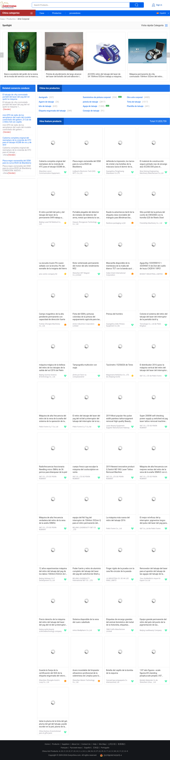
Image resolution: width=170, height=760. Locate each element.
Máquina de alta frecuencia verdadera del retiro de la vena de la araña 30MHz (52, 520)
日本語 (96, 748)
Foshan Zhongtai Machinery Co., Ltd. (49, 325)
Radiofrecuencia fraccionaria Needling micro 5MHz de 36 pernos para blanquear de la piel (53, 469)
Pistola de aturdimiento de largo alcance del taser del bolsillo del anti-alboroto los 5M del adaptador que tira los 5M (63, 75)
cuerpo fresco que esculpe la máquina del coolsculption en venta (85, 469)
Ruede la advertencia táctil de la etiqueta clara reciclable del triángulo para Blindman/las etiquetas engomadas (120, 215)
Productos (56, 13)
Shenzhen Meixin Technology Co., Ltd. (83, 681)
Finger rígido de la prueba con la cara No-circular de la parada (120, 569)
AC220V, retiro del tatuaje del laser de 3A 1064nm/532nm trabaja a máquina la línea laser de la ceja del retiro (104, 75)
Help (94, 744)
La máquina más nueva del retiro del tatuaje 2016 (118, 518)
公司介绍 (112, 744)
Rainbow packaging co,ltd (115, 223)
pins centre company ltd (48, 274)
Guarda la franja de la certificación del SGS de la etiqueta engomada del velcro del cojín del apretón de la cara (52, 673)
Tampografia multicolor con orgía (85, 366)
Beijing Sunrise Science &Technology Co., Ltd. (48, 376)
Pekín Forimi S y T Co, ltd (82, 427)
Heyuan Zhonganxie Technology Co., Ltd (85, 223)
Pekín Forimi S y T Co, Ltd (48, 427)
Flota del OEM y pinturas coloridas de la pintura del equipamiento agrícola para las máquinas (86, 317)
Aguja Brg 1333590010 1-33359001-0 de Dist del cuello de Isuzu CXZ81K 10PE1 (153, 266)
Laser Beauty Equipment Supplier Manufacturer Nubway (118, 427)
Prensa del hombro (114, 314)
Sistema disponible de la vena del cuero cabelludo (86, 620)
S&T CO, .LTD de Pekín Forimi (151, 376)
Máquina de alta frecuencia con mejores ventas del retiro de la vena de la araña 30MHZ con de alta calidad (153, 469)
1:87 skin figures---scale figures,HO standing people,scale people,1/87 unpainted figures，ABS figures (153, 673)
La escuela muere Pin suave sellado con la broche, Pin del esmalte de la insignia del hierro (53, 266)
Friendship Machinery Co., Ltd (151, 223)
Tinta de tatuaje (134, 102)
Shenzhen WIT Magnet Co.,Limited (81, 274)
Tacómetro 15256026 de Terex (119, 365)
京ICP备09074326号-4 (111, 755)
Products (55, 744)
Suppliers (65, 744)
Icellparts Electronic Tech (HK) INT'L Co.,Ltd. (84, 172)
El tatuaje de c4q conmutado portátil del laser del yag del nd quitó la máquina (16, 96)
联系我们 (121, 744)
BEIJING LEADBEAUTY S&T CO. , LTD (84, 529)
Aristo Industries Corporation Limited (83, 325)
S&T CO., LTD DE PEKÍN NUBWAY (148, 427)
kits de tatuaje (45, 106)
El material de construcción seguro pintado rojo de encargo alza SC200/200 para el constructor (153, 164)
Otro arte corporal (135, 97)
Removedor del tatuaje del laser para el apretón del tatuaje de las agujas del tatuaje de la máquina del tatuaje (153, 571)
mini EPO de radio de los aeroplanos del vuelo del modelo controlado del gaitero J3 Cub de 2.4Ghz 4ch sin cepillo (17, 118)
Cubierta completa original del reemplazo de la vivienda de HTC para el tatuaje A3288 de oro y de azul (17, 141)
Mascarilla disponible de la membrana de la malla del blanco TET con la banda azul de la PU (120, 266)
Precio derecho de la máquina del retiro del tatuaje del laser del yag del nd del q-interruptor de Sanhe (52, 622)
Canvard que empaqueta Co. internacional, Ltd (117, 681)
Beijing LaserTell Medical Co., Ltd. (50, 223)
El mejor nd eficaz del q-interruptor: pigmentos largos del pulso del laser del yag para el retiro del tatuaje (153, 520)
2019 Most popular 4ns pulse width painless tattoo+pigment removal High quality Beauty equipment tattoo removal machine (119, 419)
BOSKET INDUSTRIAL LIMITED (151, 274)
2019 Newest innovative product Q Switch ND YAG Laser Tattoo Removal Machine (120, 469)
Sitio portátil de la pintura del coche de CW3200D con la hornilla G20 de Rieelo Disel (152, 215)
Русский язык (76, 748)
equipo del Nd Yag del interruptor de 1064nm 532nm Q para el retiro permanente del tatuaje (87, 520)
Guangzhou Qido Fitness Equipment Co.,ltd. (115, 325)
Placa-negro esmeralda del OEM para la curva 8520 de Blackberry (17, 161)
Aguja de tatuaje (90, 106)
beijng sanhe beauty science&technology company (50, 630)
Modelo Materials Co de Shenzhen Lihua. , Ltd (149, 681)
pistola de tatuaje (90, 102)
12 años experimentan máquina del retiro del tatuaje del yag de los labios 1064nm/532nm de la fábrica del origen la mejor (53, 571)
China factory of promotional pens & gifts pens (50, 732)
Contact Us (85, 744)
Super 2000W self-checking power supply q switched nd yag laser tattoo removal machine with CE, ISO (154, 419)
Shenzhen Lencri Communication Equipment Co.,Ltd (49, 172)
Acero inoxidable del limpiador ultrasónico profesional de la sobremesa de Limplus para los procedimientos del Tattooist (86, 673)
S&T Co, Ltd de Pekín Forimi (150, 529)
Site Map (102, 744)
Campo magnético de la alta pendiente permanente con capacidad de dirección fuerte (52, 317)
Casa (42, 13)
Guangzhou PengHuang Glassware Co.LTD (115, 172)
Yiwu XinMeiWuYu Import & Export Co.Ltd (150, 579)
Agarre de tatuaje (46, 102)
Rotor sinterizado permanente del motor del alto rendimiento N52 (86, 266)
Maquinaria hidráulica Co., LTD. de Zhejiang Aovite (117, 376)
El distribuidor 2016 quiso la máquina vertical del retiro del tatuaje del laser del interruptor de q (153, 368)
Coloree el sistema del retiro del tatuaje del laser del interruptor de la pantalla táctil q (153, 317)
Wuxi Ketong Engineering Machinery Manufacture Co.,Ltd (151, 172)
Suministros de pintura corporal (97, 97)
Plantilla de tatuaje (135, 106)
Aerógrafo (43, 97)
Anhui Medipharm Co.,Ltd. (82, 630)
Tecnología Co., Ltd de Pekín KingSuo (150, 325)
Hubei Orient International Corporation (115, 274)
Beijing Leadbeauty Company (151, 630)
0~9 (126, 751)
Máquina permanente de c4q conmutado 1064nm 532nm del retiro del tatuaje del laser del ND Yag (145, 75)
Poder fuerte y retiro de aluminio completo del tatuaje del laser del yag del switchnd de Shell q (87, 571)
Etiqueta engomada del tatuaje (52, 111)
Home (47, 744)
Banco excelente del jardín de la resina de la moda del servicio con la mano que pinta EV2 (22, 75)
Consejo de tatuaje (91, 111)
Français (64, 748)
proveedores (75, 13)
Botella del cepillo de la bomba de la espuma (119, 671)
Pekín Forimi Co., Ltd (114, 529)
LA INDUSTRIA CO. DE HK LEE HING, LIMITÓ (117, 579)
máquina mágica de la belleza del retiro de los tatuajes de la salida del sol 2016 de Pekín (52, 367)
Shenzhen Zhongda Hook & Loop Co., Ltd (49, 681)
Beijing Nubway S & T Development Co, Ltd (47, 579)
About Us (75, 744)
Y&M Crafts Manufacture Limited (115, 630)
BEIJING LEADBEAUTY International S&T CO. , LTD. (83, 579)
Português (105, 748)
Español (161, 13)
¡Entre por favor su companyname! (79, 376)
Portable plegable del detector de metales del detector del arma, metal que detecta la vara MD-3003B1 (86, 215)
